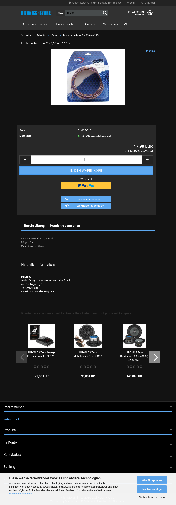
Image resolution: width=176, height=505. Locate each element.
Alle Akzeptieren (152, 480)
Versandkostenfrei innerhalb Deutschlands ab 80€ (95, 2)
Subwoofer (89, 24)
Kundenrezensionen (65, 226)
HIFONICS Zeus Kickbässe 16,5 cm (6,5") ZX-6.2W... (134, 356)
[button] (25, 159)
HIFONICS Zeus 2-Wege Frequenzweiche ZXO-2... (41, 354)
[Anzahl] (86, 159)
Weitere (129, 24)
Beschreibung (34, 226)
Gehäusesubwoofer (36, 24)
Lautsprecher (66, 24)
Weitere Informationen (152, 497)
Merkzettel (148, 2)
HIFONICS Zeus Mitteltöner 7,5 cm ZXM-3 (88, 354)
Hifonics (150, 50)
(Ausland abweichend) (101, 136)
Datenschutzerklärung (20, 493)
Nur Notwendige (152, 489)
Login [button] (131, 2)
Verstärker (110, 24)
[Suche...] (60, 13)
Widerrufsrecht (12, 419)
